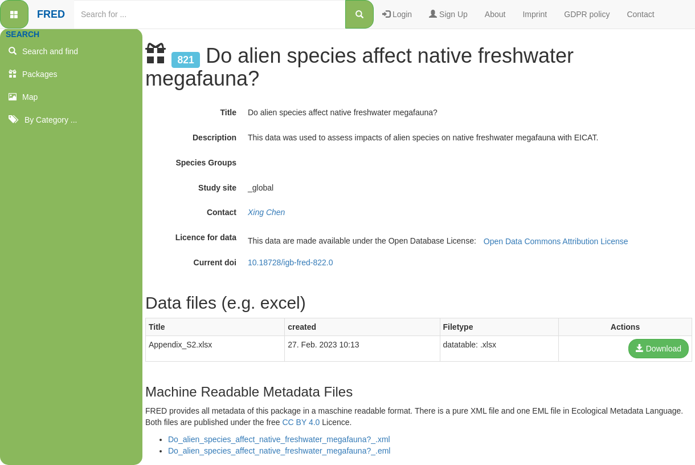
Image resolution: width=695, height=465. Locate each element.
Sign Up (448, 14)
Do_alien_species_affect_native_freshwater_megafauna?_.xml (279, 439)
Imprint (534, 14)
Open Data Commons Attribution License (556, 241)
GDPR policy (587, 14)
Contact (640, 14)
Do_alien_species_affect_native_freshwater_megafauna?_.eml (279, 450)
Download (658, 348)
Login (397, 14)
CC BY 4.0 (301, 422)
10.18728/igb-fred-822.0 (290, 262)
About (495, 14)
